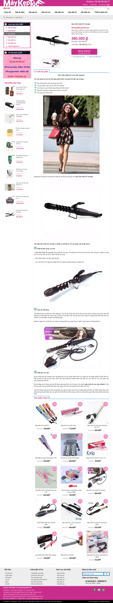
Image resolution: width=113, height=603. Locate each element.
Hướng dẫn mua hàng (37, 573)
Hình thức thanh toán (37, 575)
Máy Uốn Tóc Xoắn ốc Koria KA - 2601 (97, 523)
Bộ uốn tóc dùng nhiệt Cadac (70, 458)
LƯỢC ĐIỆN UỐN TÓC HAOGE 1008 (46, 523)
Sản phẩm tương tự (42, 398)
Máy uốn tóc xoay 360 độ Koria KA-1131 (97, 426)
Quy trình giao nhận (36, 577)
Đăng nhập (93, 4)
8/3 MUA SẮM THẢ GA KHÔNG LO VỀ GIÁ (26, 8)
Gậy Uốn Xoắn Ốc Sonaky (44, 252)
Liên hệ (7, 584)
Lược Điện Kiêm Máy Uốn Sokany (45, 555)
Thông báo (8, 577)
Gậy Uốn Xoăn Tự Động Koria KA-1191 (46, 491)
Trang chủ (7, 12)
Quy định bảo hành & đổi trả (39, 579)
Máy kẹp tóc (12, 31)
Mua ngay (84, 51)
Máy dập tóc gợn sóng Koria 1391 (46, 458)
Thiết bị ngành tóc (13, 46)
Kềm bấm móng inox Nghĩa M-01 (22, 156)
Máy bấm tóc (12, 37)
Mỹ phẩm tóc (12, 43)
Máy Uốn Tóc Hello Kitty (68, 425)
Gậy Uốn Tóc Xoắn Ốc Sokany (95, 490)
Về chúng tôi (8, 573)
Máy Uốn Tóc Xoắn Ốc (42, 425)
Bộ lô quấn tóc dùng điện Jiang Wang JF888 (72, 491)
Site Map (25, 601)
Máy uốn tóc (11, 34)
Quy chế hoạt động (36, 582)
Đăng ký (85, 4)
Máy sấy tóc (12, 40)
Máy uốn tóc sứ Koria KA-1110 (96, 458)
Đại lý (6, 582)
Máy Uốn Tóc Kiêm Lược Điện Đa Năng (97, 556)
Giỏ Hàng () (104, 5)
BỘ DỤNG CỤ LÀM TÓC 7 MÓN (21, 170)
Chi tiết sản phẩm (41, 72)
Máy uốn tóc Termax (67, 555)
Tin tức (7, 579)
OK (106, 574)
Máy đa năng (12, 28)
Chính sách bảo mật (37, 584)
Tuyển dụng (8, 575)
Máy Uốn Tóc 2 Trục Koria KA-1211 (71, 523)
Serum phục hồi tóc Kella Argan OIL (21, 88)
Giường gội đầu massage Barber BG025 (21, 102)
